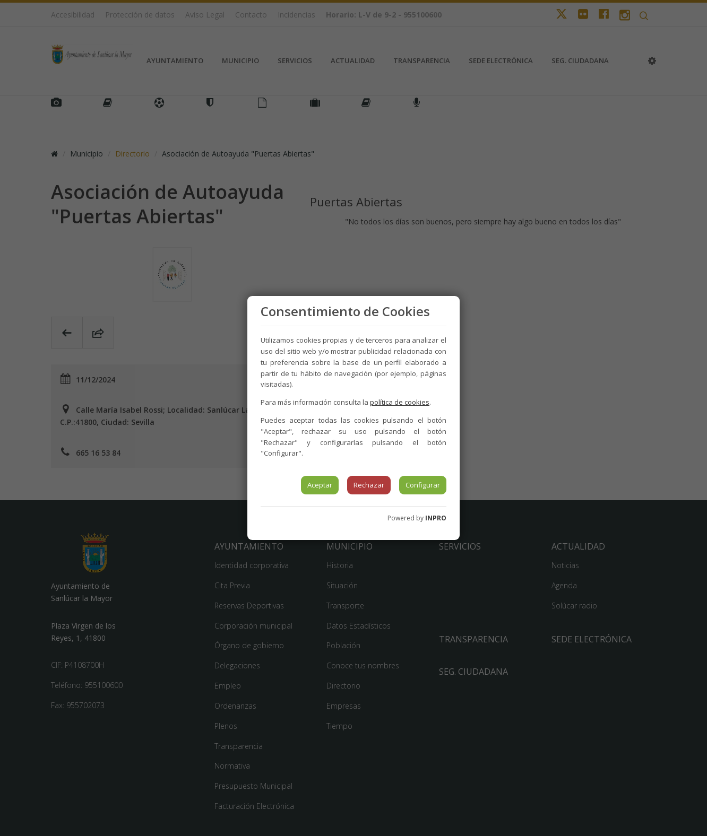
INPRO (435, 517)
